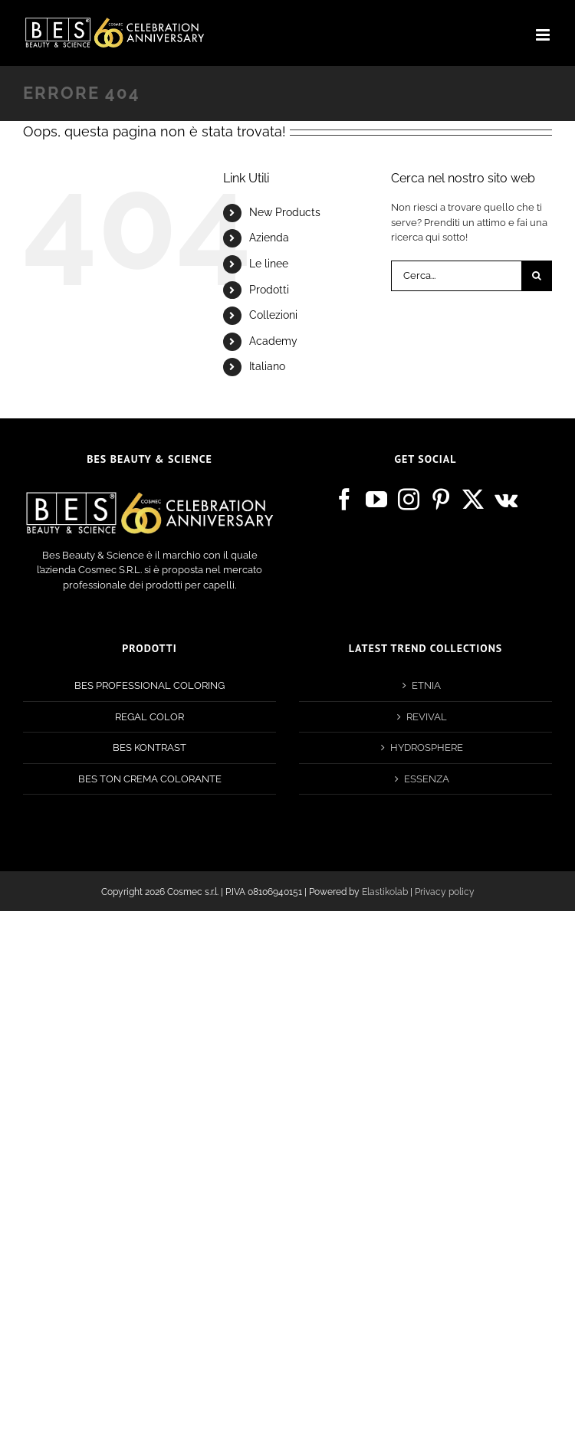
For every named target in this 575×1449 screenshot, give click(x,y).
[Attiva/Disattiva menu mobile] (544, 35)
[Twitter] (473, 499)
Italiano (267, 366)
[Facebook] (344, 499)
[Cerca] (536, 276)
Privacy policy (445, 892)
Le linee (268, 263)
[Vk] (506, 499)
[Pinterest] (441, 499)
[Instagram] (408, 499)
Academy (273, 341)
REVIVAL (426, 717)
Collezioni (273, 315)
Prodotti (269, 290)
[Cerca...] (456, 276)
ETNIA (426, 685)
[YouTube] (376, 499)
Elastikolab (385, 892)
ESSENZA (426, 779)
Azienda (269, 237)
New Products (284, 212)
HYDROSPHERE (426, 747)
